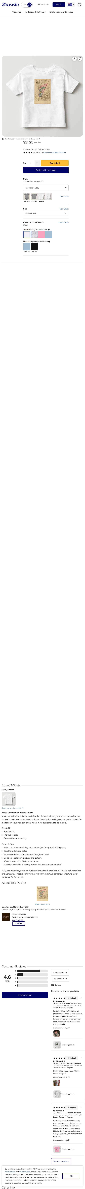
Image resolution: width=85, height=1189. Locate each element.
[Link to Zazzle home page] (11, 4)
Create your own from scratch (12, 808)
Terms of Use (10, 1172)
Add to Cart (55, 163)
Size (25, 209)
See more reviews (61, 1161)
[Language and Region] (71, 4)
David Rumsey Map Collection (55, 152)
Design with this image (46, 170)
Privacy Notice (24, 1172)
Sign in (58, 4)
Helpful (72, 998)
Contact (19, 923)
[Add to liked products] (80, 59)
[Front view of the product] (42, 96)
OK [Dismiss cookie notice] (71, 1176)
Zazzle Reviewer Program (63, 1008)
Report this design (42, 904)
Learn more (64, 222)
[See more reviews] (31, 152)
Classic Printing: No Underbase (36, 229)
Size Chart (64, 209)
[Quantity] (31, 163)
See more (64, 196)
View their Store (17, 920)
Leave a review (25, 995)
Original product (63, 1045)
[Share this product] (74, 59)
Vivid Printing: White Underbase (36, 242)
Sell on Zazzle (43, 4)
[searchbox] (27, 5)
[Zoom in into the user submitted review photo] (56, 1033)
